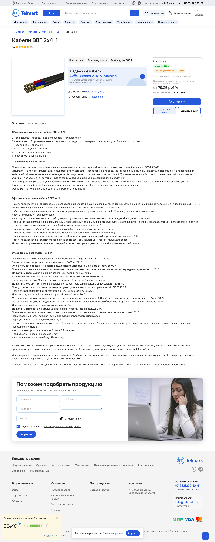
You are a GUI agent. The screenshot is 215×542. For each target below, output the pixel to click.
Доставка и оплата (76, 2)
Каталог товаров (60, 490)
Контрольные (39, 21)
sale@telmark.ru (170, 2)
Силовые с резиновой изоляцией (113, 464)
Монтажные (20, 21)
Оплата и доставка (62, 505)
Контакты (118, 2)
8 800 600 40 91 (181, 365)
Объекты (17, 502)
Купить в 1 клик (164, 111)
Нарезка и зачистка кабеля (62, 498)
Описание (18, 123)
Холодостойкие (61, 464)
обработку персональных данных (63, 426)
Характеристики (37, 123)
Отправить (26, 434)
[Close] (57, 518)
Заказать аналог (189, 111)
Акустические (104, 21)
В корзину (177, 102)
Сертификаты (20, 496)
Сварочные (18, 470)
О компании (51, 3)
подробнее (97, 97)
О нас (15, 490)
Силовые (70, 21)
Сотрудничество (99, 490)
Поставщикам (100, 2)
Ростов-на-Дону (24, 3)
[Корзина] (199, 13)
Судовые (85, 21)
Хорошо (133, 533)
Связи (56, 21)
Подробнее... (51, 535)
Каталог (51, 12)
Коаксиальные (145, 21)
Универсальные (39, 470)
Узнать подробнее (113, 533)
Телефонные (124, 21)
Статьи (55, 517)
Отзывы (55, 511)
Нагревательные (167, 21)
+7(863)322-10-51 (192, 2)
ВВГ (165, 61)
